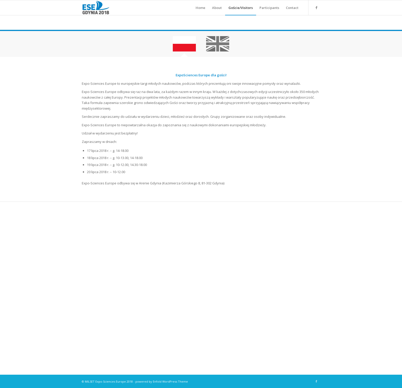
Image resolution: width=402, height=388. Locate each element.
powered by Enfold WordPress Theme (161, 381)
